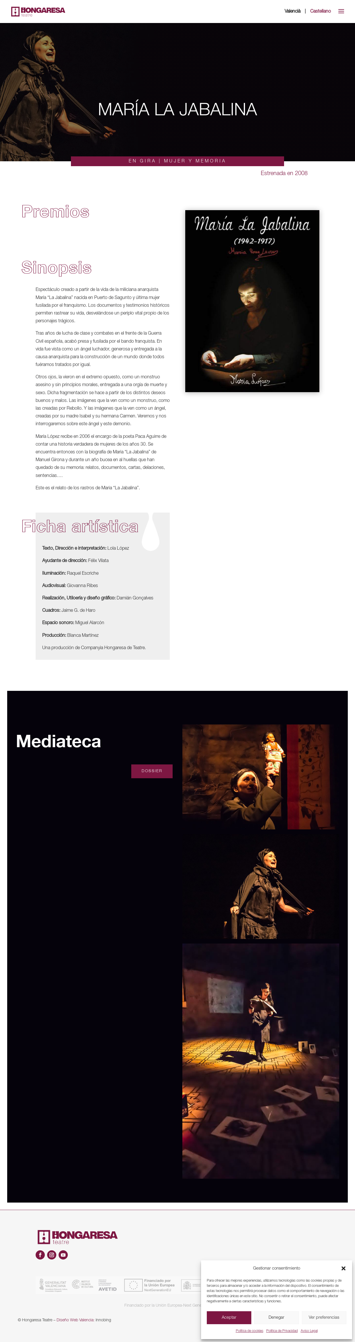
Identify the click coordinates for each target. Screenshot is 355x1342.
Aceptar (229, 1318)
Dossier (152, 771)
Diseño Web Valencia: (75, 1320)
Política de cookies (249, 1331)
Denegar (276, 1318)
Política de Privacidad (282, 1331)
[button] (343, 1268)
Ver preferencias (324, 1318)
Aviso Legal (309, 1331)
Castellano (320, 11)
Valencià (292, 11)
